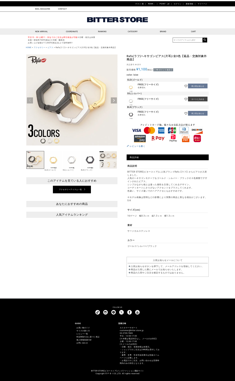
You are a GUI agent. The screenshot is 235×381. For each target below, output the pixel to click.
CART (193, 31)
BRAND (163, 31)
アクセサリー (39, 47)
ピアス (50, 47)
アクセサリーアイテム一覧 (70, 189)
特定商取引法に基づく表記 (87, 337)
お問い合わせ (82, 343)
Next (114, 100)
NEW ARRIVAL (41, 31)
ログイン (177, 4)
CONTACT (62, 9)
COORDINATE (72, 31)
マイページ (202, 4)
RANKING (102, 31)
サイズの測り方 (83, 331)
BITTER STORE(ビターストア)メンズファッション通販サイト (117, 371)
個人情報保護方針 (84, 340)
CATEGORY (133, 31)
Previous (30, 100)
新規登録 (189, 4)
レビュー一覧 (82, 334)
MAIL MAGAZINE (42, 9)
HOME (28, 47)
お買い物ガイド (83, 328)
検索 (204, 40)
